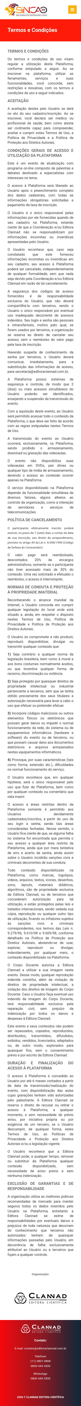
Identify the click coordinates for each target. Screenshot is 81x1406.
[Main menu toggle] (72, 9)
